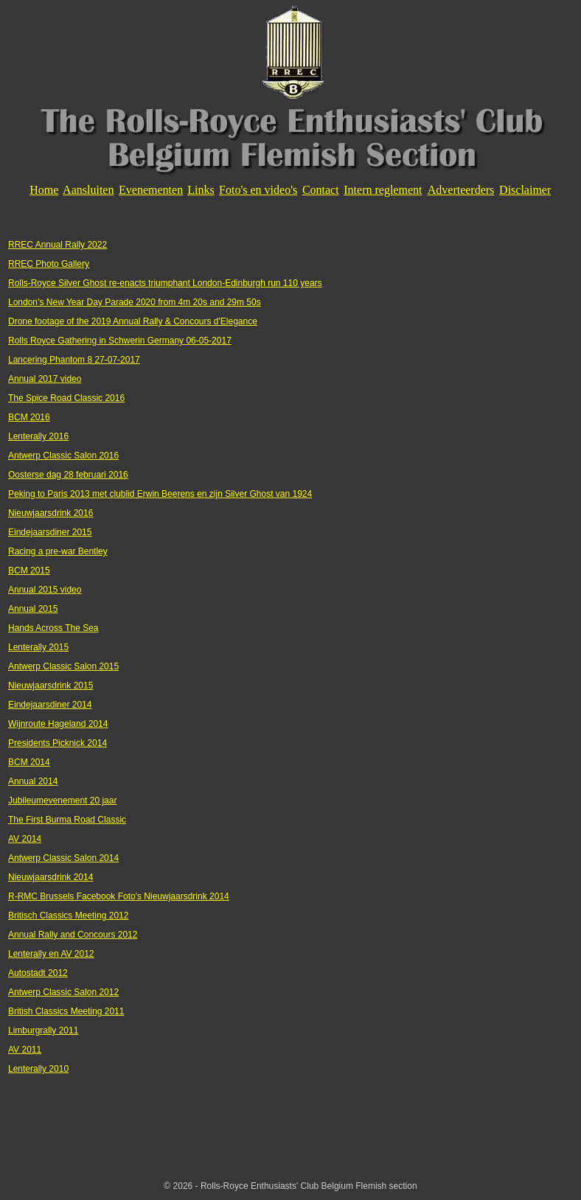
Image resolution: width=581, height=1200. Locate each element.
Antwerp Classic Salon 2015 (63, 666)
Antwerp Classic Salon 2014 (63, 858)
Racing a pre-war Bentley (58, 551)
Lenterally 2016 (38, 436)
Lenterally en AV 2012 (51, 954)
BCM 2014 (29, 762)
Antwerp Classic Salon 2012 (63, 992)
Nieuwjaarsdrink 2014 (50, 877)
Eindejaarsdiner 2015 (49, 532)
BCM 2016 (29, 417)
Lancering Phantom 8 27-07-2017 (74, 360)
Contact (320, 190)
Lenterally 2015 (38, 647)
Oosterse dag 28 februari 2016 (68, 475)
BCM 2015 (29, 570)
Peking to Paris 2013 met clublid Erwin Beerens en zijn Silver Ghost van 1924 (160, 494)
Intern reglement (383, 190)
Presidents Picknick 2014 (57, 743)
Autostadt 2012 (38, 973)
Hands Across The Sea (53, 628)
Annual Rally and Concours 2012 (72, 934)
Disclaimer (525, 190)
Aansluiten (88, 190)
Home (43, 190)
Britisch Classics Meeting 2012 (68, 915)
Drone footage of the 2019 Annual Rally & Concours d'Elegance (132, 321)
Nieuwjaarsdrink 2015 (50, 685)
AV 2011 (24, 1049)
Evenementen (151, 190)
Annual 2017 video (44, 379)
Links (200, 190)
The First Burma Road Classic (67, 819)
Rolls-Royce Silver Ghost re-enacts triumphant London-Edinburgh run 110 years (165, 283)
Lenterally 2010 (38, 1069)
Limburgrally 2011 (43, 1030)
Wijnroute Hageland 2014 (58, 724)
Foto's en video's (258, 190)
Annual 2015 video (44, 590)
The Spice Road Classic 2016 (66, 398)
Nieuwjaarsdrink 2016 (50, 513)
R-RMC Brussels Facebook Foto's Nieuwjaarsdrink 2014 (118, 896)
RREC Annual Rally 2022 (57, 245)
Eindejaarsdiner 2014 (49, 705)
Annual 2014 (33, 781)
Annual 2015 (33, 609)
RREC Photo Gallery (48, 264)
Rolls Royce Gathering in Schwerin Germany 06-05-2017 (120, 340)
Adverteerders (461, 190)
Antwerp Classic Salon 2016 (63, 455)
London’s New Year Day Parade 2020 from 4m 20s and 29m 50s (134, 302)
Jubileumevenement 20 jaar (62, 800)
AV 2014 (24, 839)
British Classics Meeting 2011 (66, 1011)
